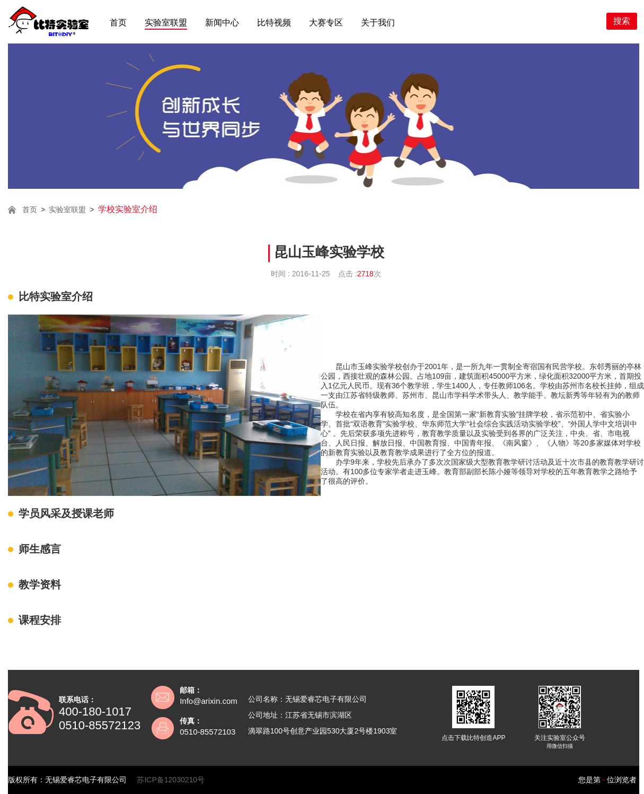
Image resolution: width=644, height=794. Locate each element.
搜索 (621, 20)
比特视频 (274, 22)
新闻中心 (222, 22)
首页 (118, 22)
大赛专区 (326, 22)
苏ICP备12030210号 (171, 779)
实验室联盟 (166, 22)
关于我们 (378, 22)
